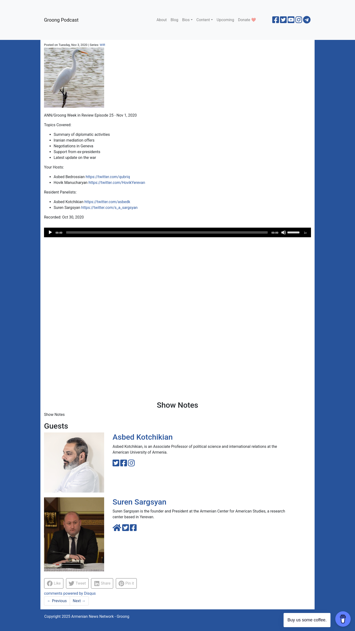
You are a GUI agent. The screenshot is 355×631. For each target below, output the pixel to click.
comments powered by (70, 593)
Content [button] (203, 20)
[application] (177, 232)
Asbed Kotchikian (143, 437)
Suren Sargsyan (139, 501)
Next (79, 601)
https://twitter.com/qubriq (108, 177)
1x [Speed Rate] (305, 232)
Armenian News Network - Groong (100, 616)
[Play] (50, 232)
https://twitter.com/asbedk (107, 202)
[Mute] (283, 232)
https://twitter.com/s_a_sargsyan (109, 207)
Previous (57, 601)
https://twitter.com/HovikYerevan (117, 182)
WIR (102, 45)
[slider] (167, 232)
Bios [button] (186, 20)
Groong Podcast (61, 20)
